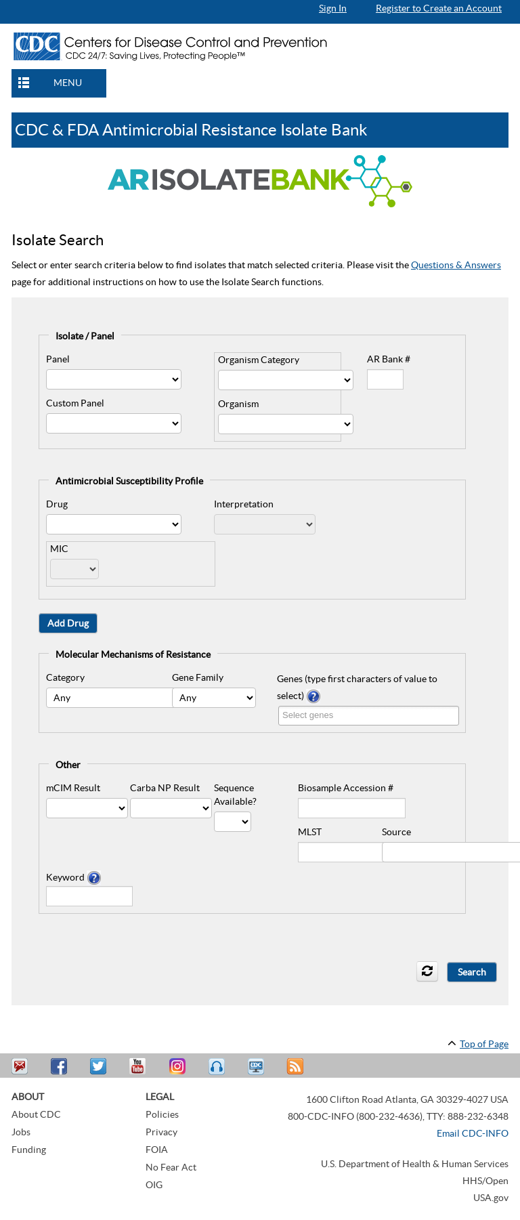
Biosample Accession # (345, 787)
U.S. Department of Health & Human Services (414, 1163)
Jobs (21, 1132)
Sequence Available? (235, 794)
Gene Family (197, 677)
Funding (29, 1149)
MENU (67, 82)
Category (65, 677)
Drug (57, 504)
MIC (59, 548)
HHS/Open (485, 1180)
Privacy (161, 1132)
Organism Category (258, 359)
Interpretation (244, 504)
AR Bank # (388, 359)
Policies (162, 1114)
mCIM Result (73, 787)
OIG (154, 1184)
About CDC (36, 1114)
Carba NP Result (165, 787)
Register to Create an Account (439, 8)
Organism (238, 403)
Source (396, 831)
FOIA (157, 1149)
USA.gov (490, 1197)
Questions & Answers (456, 264)
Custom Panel (75, 403)
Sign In (333, 8)
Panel (58, 359)
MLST (310, 831)
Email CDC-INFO (472, 1133)
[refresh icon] (427, 971)
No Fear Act (171, 1167)
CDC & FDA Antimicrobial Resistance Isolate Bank (191, 130)
